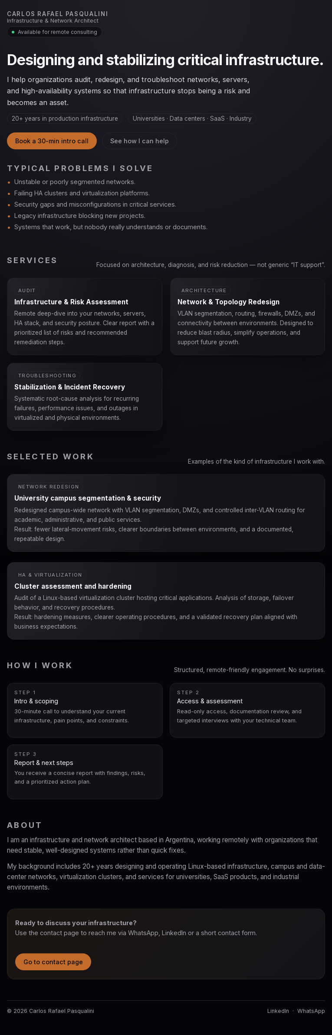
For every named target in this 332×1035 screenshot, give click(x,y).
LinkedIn (278, 1011)
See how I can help (139, 141)
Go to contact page (53, 962)
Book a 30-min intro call (52, 141)
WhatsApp (311, 1011)
